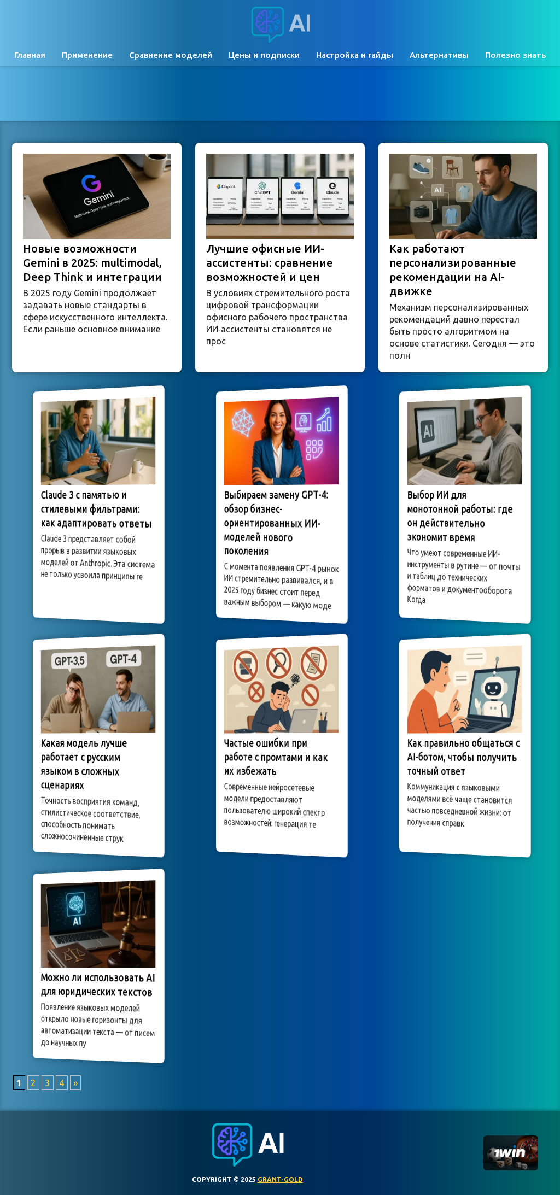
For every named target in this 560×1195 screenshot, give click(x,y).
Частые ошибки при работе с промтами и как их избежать (277, 756)
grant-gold (280, 1179)
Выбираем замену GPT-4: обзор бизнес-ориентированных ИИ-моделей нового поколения (277, 523)
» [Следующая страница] (75, 1082)
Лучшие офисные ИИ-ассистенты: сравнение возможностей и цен (269, 262)
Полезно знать (515, 55)
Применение (87, 55)
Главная (29, 55)
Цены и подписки (264, 55)
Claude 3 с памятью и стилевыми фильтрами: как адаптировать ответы (96, 509)
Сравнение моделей (170, 55)
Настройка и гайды (354, 55)
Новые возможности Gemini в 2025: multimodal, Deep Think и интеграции (92, 262)
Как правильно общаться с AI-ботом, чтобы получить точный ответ (463, 756)
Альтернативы (439, 55)
